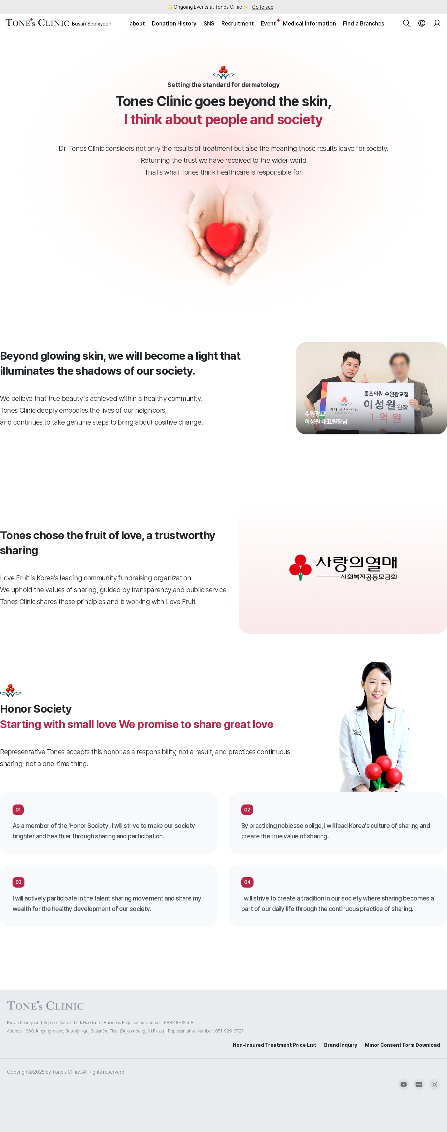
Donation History (174, 23)
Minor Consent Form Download (402, 1045)
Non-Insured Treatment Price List (274, 1045)
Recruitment (237, 23)
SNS (209, 23)
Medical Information (309, 23)
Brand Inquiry (340, 1045)
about (137, 23)
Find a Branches (363, 23)
